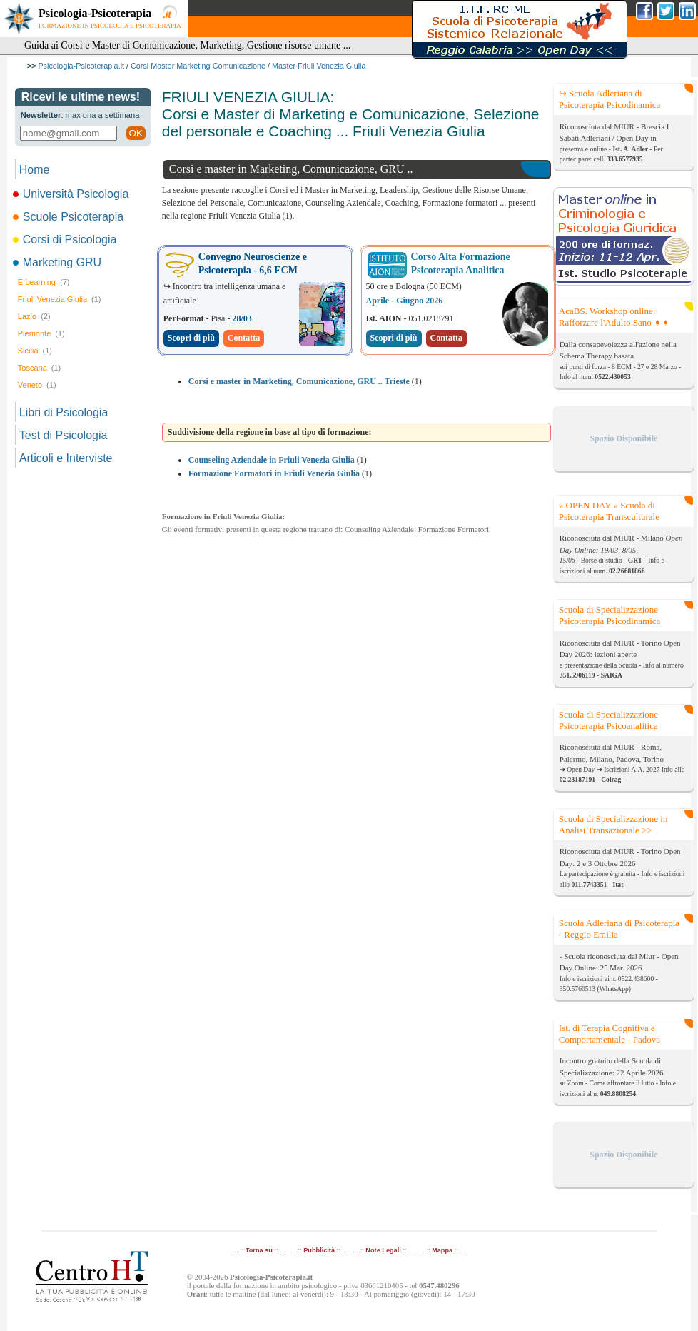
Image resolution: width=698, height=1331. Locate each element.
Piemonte (41, 333)
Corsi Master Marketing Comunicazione (198, 65)
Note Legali (382, 1250)
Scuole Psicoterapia (69, 217)
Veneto (37, 385)
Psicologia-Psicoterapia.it (81, 65)
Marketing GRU (58, 262)
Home (34, 170)
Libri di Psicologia (63, 412)
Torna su (259, 1250)
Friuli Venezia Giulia (59, 299)
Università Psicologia (72, 194)
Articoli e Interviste (66, 458)
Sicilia (35, 350)
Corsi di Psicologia (66, 239)
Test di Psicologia (63, 435)
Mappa (442, 1250)
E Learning (44, 282)
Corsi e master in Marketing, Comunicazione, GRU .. (291, 169)
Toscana (39, 367)
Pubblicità (319, 1250)
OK (136, 133)
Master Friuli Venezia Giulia (318, 65)
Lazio (34, 316)
